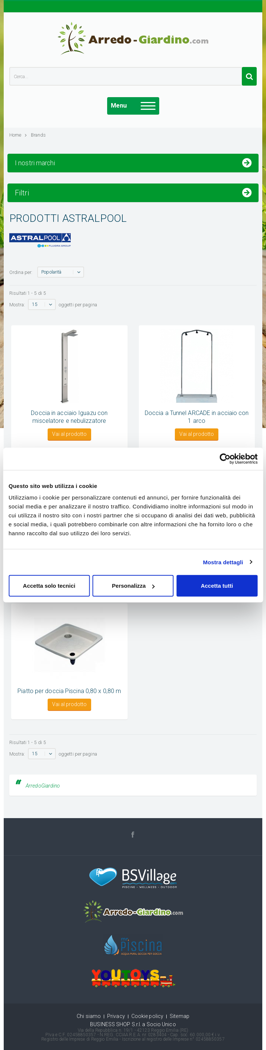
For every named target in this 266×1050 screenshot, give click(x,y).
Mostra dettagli (223, 562)
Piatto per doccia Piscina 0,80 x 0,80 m (69, 691)
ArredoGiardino (43, 786)
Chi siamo (89, 1016)
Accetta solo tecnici (49, 586)
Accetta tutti (217, 586)
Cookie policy (147, 1016)
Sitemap (179, 1016)
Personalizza (133, 586)
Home (18, 135)
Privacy (116, 1016)
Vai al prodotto (69, 434)
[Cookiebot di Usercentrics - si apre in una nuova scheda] (224, 458)
